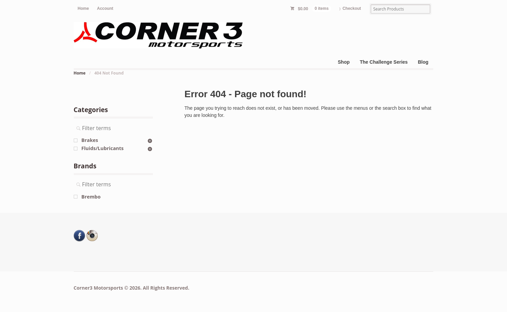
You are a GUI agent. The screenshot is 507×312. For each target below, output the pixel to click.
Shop (344, 62)
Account (105, 8)
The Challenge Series (384, 62)
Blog (423, 62)
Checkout (352, 8)
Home (83, 8)
